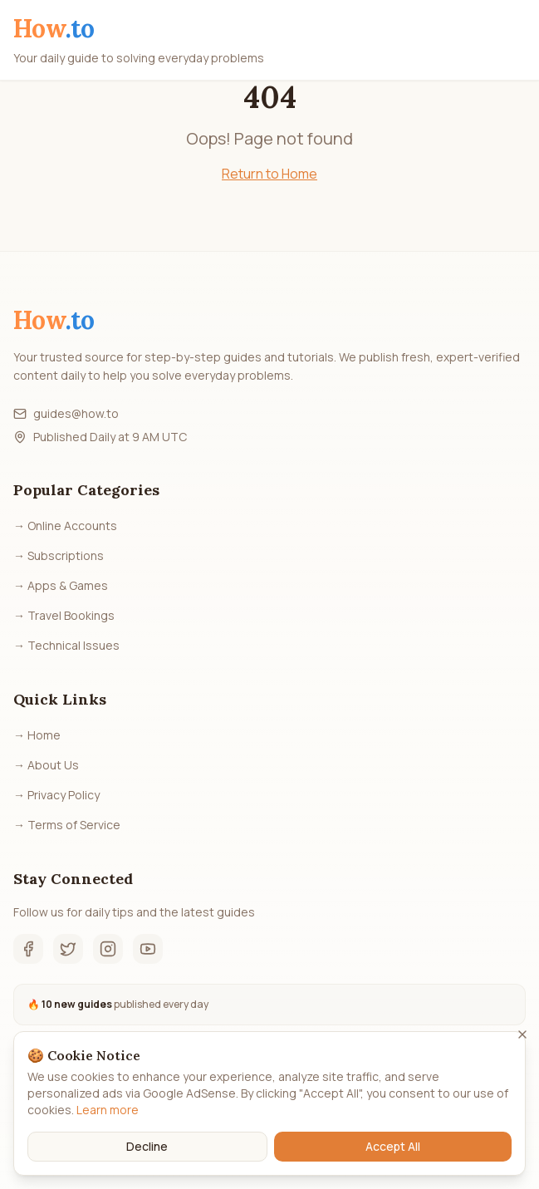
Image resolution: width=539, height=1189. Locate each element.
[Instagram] (108, 949)
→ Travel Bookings (64, 615)
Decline (147, 1146)
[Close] (522, 1034)
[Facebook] (28, 949)
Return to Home (269, 174)
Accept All (392, 1146)
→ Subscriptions (58, 555)
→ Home (37, 735)
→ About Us (46, 765)
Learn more (107, 1110)
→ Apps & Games (60, 585)
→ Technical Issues (66, 645)
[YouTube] (148, 949)
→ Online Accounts (65, 525)
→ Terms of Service (66, 825)
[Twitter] (68, 949)
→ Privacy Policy (56, 795)
